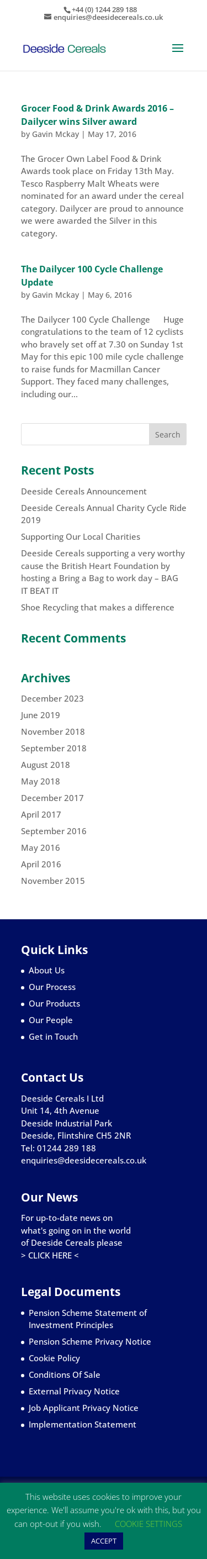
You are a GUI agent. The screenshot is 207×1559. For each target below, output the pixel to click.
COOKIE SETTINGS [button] (148, 1523)
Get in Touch (53, 1036)
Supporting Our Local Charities (80, 536)
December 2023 (52, 698)
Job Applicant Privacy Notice (84, 1407)
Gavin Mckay (55, 134)
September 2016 (54, 830)
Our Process (52, 986)
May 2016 (40, 847)
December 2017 (52, 797)
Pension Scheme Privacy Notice (90, 1341)
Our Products (54, 1003)
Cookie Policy (54, 1357)
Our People (51, 1019)
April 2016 (41, 864)
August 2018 (45, 764)
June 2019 (40, 714)
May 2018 (40, 781)
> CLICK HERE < (50, 1255)
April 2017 (41, 814)
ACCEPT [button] (103, 1541)
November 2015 (53, 880)
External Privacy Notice (74, 1391)
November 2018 (53, 731)
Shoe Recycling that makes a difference (97, 607)
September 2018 (54, 748)
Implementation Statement (82, 1424)
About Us (47, 970)
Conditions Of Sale (64, 1374)
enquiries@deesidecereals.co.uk (83, 1160)
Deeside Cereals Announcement (84, 491)
